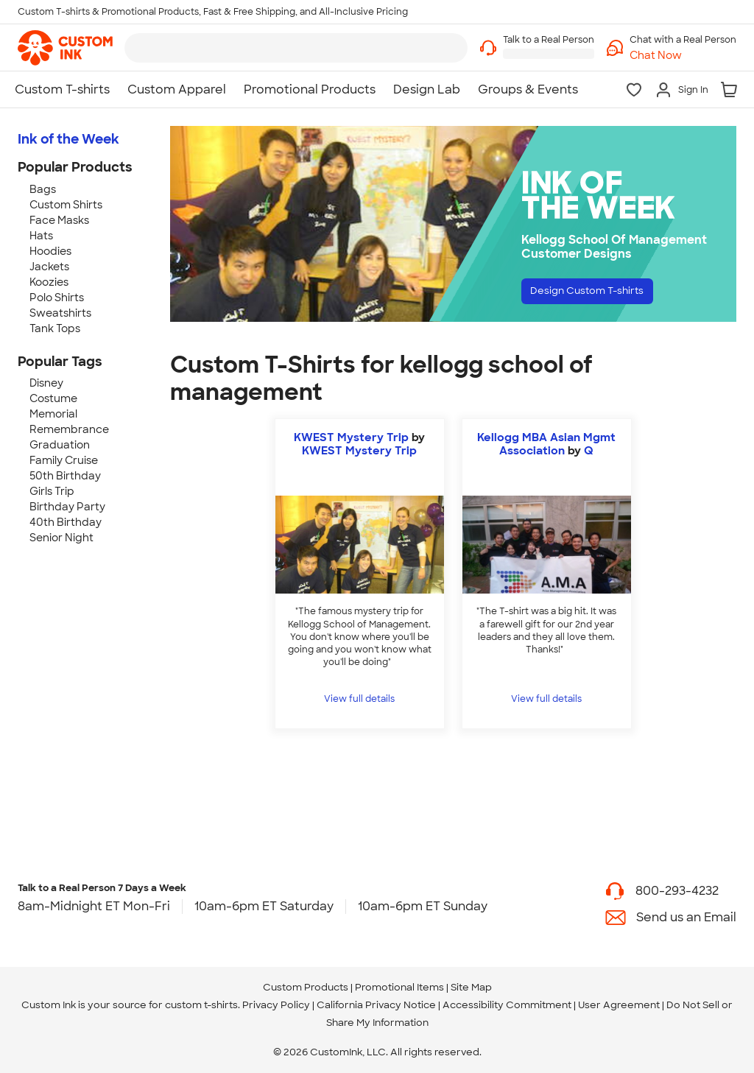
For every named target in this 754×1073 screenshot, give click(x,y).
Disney (46, 383)
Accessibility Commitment (507, 1005)
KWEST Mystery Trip (351, 437)
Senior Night (61, 537)
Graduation (59, 444)
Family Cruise (63, 460)
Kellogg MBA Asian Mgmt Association (546, 444)
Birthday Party (67, 506)
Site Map (471, 987)
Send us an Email (686, 917)
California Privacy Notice (376, 1005)
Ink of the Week (68, 139)
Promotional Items (399, 987)
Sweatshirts (60, 313)
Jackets (49, 266)
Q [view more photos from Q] (588, 450)
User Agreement (619, 1005)
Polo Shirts (56, 297)
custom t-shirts (201, 1005)
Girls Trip (51, 491)
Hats (41, 235)
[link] (65, 48)
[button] (683, 55)
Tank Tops (54, 328)
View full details (359, 699)
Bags (42, 189)
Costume (53, 398)
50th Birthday (65, 475)
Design (602, 294)
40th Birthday (65, 522)
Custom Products (305, 987)
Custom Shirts (65, 204)
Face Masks (59, 220)
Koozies (48, 282)
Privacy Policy (276, 1005)
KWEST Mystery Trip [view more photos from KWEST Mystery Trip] (359, 450)
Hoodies (50, 251)
